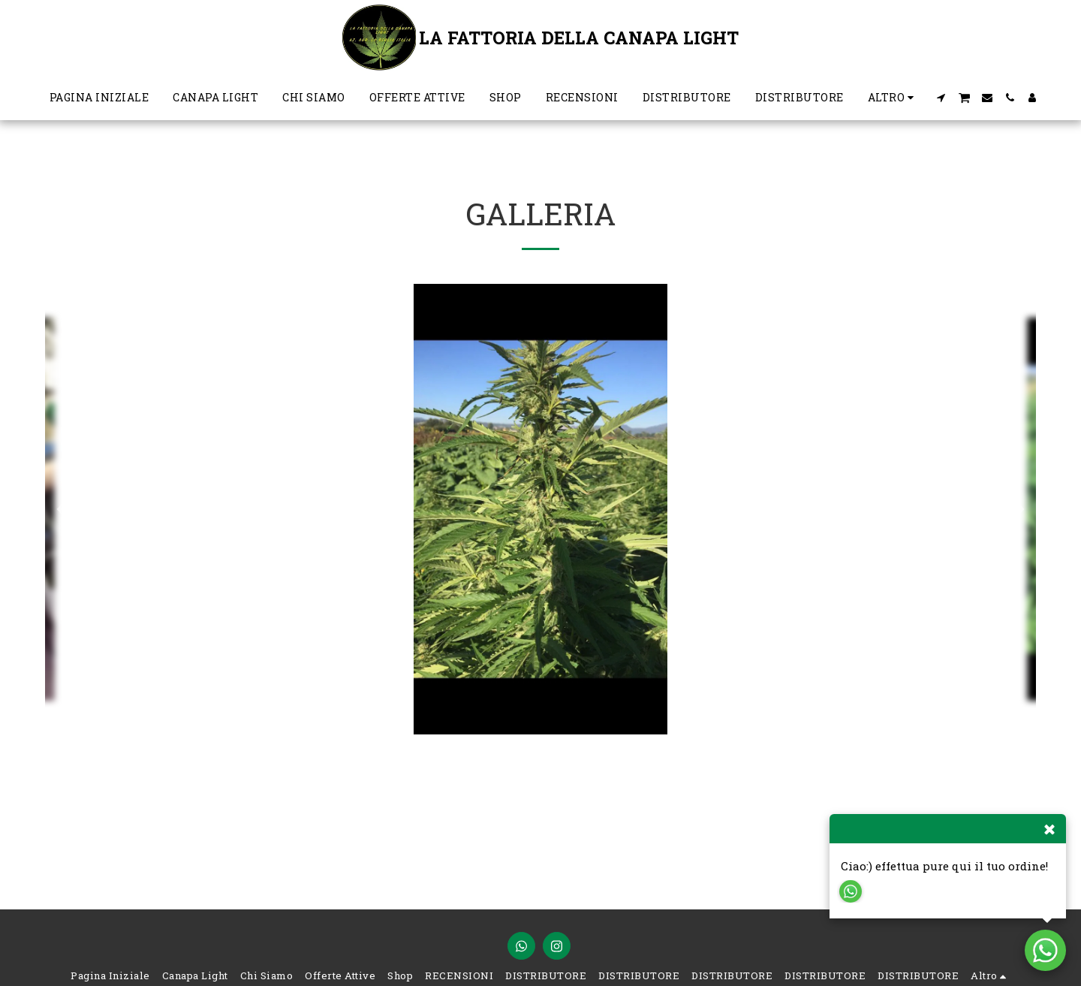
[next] (1013, 509)
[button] (941, 97)
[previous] (67, 509)
